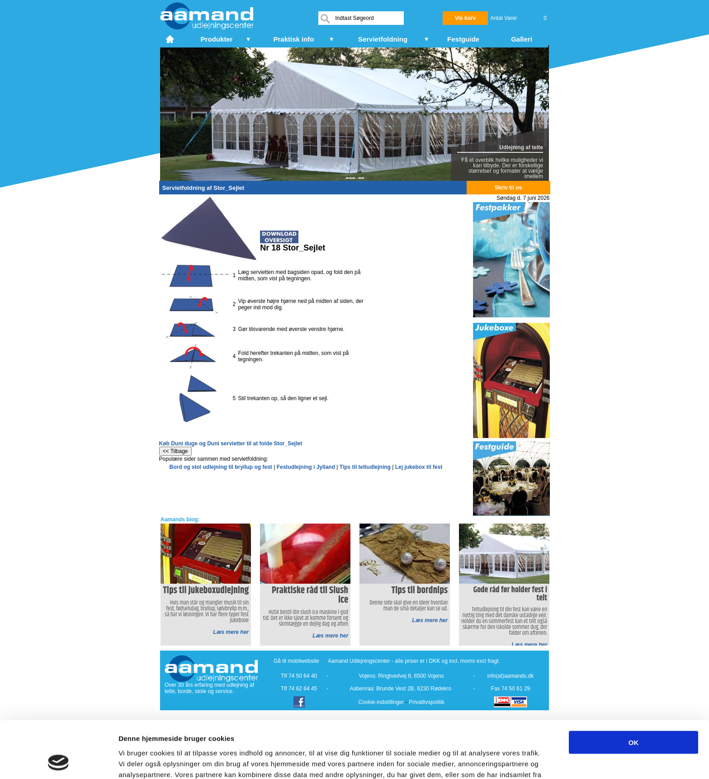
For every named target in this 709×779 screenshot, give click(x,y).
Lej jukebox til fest (419, 467)
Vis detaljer (470, 761)
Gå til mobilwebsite (296, 661)
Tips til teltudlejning (365, 467)
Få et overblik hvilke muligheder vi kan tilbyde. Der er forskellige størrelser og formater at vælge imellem (502, 168)
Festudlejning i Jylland (306, 467)
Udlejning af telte (521, 147)
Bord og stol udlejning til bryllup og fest (221, 467)
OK (634, 689)
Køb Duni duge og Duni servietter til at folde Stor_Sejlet (231, 443)
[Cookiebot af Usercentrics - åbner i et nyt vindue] (58, 761)
